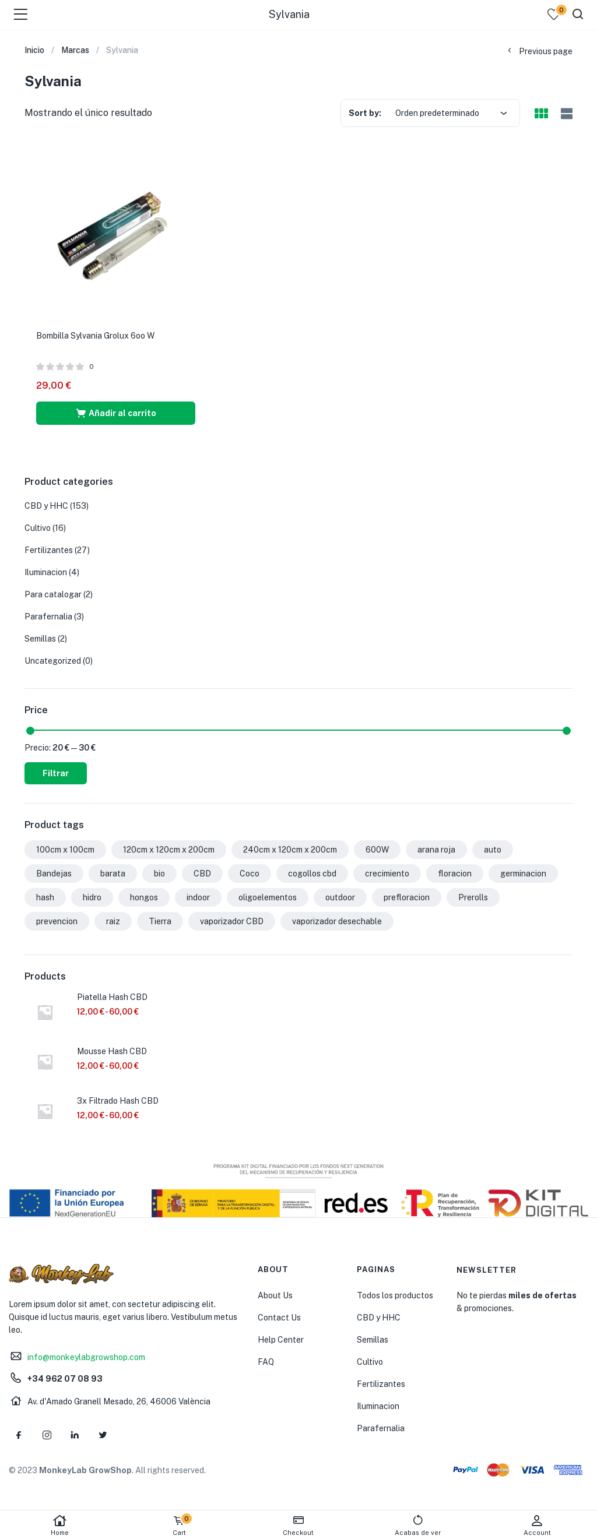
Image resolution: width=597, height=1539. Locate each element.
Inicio (34, 50)
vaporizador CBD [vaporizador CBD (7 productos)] (232, 921)
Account (537, 1525)
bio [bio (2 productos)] (159, 873)
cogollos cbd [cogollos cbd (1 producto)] (312, 873)
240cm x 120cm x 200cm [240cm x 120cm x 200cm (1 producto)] (290, 849)
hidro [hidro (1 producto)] (92, 897)
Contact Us (279, 1317)
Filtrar (56, 773)
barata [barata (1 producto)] (112, 873)
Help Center (281, 1339)
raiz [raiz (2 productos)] (113, 921)
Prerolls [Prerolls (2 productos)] (473, 897)
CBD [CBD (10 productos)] (202, 873)
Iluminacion (45, 572)
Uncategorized (52, 660)
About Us (275, 1295)
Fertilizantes (48, 550)
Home (60, 1525)
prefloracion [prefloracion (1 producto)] (407, 897)
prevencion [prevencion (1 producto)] (57, 921)
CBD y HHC (46, 505)
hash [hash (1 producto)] (45, 897)
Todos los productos (395, 1295)
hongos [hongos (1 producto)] (144, 897)
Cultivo (37, 528)
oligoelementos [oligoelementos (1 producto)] (267, 897)
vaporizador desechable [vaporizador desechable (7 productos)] (337, 921)
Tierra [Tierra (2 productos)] (160, 921)
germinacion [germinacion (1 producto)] (523, 873)
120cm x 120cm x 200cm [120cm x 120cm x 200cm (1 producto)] (169, 849)
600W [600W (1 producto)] (377, 849)
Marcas (75, 50)
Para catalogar (53, 594)
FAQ (266, 1362)
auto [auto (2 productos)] (492, 849)
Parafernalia (48, 616)
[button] (115, 413)
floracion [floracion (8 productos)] (455, 873)
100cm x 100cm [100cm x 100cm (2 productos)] (65, 849)
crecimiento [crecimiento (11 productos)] (387, 873)
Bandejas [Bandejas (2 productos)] (54, 873)
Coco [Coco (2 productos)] (249, 873)
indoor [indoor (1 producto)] (198, 897)
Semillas (40, 638)
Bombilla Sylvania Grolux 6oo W (95, 335)
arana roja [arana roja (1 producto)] (436, 849)
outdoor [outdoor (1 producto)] (340, 897)
